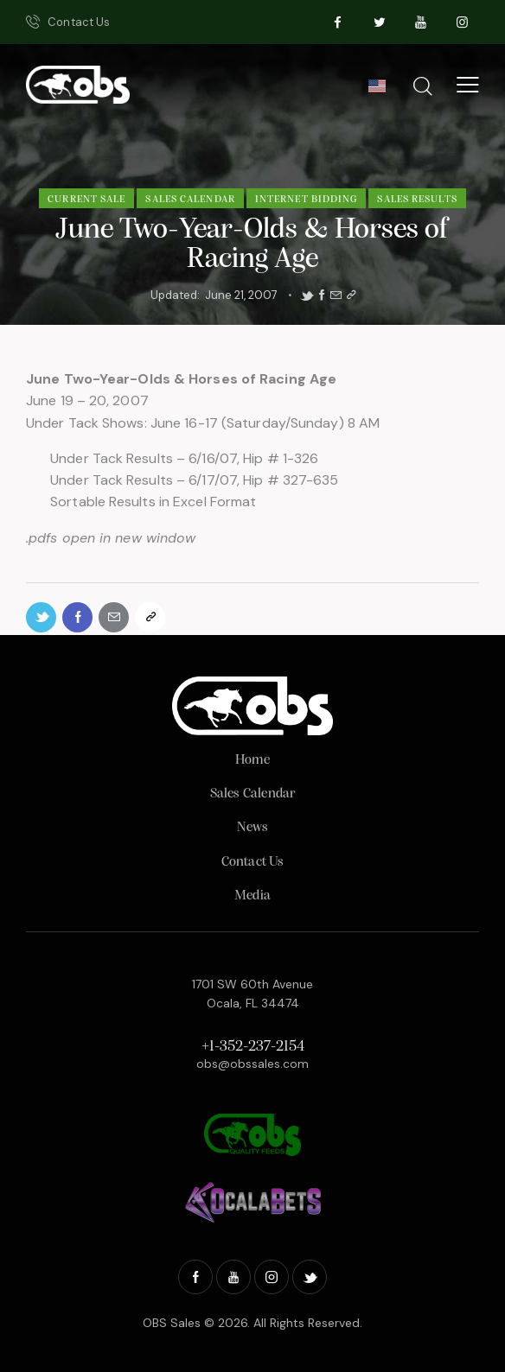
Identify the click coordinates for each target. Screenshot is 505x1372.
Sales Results (417, 199)
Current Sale (86, 199)
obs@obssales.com (252, 1063)
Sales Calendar (189, 199)
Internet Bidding (306, 199)
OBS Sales (172, 1323)
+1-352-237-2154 (252, 1047)
